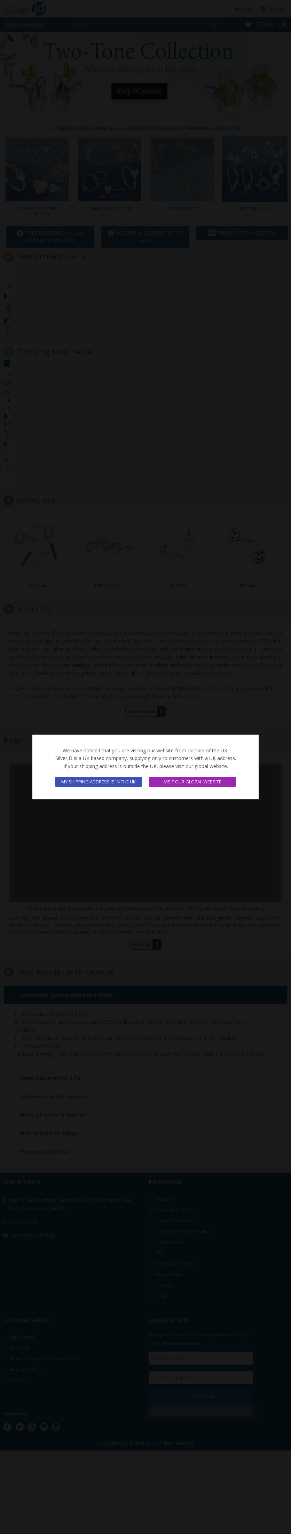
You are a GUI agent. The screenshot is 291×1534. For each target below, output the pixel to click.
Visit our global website (192, 782)
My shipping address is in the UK (98, 782)
